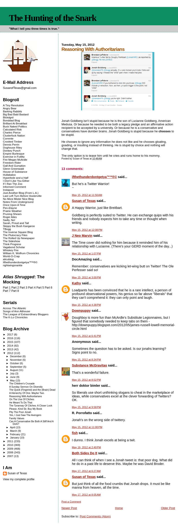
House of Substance (15, 171)
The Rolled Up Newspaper (19, 238)
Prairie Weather (12, 210)
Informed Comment (14, 186)
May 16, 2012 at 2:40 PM (86, 447)
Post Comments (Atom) (95, 516)
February (15, 434)
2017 (10, 334)
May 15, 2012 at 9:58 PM (86, 407)
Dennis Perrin (11, 144)
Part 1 (7, 287)
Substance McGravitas (89, 365)
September (16, 366)
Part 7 (7, 290)
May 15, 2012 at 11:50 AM (87, 195)
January (15, 437)
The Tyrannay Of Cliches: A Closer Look (30, 405)
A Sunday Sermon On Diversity (26, 387)
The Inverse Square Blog (18, 232)
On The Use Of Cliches (21, 399)
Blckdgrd (8, 117)
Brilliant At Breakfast (15, 123)
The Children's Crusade (22, 383)
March (14, 430)
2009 (10, 448)
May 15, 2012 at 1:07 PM (86, 253)
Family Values (16, 418)
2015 (10, 341)
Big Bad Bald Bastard (16, 114)
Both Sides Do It (84, 453)
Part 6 (48, 287)
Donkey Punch (12, 150)
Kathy (76, 283)
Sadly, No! (9, 219)
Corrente (8, 138)
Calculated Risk (12, 129)
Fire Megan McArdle (15, 159)
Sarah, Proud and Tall (16, 222)
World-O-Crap (11, 256)
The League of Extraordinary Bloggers (25, 314)
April (13, 427)
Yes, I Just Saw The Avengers (25, 415)
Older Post (168, 508)
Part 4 (32, 287)
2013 (10, 349)
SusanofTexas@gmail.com (20, 88)
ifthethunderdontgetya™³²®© (94, 177)
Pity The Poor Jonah (20, 412)
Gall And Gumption (14, 165)
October (15, 363)
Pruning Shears (12, 213)
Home (119, 508)
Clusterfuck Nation (14, 135)
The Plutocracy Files (15, 235)
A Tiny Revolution (13, 105)
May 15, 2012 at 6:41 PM (86, 335)
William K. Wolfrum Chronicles (21, 253)
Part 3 (23, 287)
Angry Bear (9, 108)
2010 (10, 444)
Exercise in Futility (14, 156)
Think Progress (12, 244)
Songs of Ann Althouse (16, 311)
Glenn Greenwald (13, 168)
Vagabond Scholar (14, 247)
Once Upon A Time (14, 204)
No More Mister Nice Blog (18, 198)
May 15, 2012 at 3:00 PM (86, 277)
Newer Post (69, 508)
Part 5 (40, 287)
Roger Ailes (10, 216)
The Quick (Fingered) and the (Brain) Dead (32, 390)
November (16, 359)
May (13, 380)
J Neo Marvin (82, 235)
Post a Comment (71, 501)
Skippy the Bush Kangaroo (19, 225)
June (13, 377)
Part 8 (15, 290)
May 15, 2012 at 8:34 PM (86, 359)
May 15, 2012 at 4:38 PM (86, 304)
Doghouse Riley (12, 147)
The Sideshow (11, 241)
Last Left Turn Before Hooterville (22, 195)
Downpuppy (81, 310)
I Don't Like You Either (16, 180)
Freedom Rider (12, 162)
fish (75, 433)
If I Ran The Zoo (12, 183)
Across (14, 308)
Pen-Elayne (10, 207)
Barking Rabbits (12, 111)
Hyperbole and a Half (15, 177)
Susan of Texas (84, 201)
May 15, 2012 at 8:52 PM (86, 379)
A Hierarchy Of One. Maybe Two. (27, 393)
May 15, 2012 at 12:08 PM (87, 229)
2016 (10, 338)
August (14, 370)
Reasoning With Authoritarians (25, 396)
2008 (10, 452)
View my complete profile (19, 479)
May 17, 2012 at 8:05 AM (86, 494)
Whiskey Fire (11, 250)
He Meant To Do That (20, 402)
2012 (10, 352)
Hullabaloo (9, 174)
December (16, 356)
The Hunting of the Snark (52, 18)
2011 (10, 441)
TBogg (7, 229)
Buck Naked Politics (15, 126)
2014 (10, 345)
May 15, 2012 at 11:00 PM (87, 427)
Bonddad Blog (11, 120)
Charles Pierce (12, 132)
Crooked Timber (12, 141)
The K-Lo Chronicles (15, 317)
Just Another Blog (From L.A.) (20, 192)
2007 (10, 456)
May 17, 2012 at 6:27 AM (86, 471)
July (12, 373)
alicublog (8, 259)
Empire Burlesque (13, 153)
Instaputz (8, 189)
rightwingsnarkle (12, 265)
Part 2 (15, 287)
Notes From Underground (18, 201)
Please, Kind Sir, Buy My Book (25, 409)
